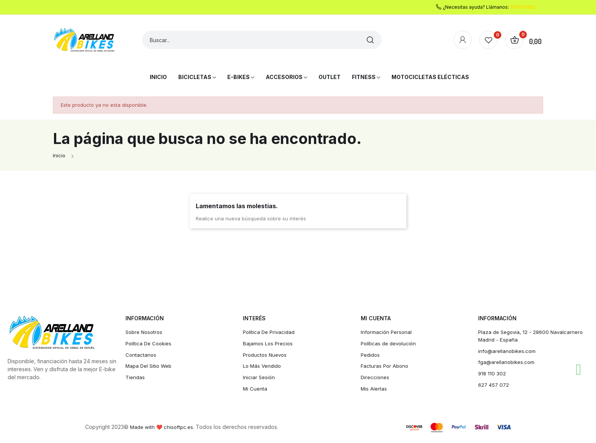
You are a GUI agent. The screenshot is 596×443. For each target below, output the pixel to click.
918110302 (523, 7)
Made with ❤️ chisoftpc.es (163, 430)
